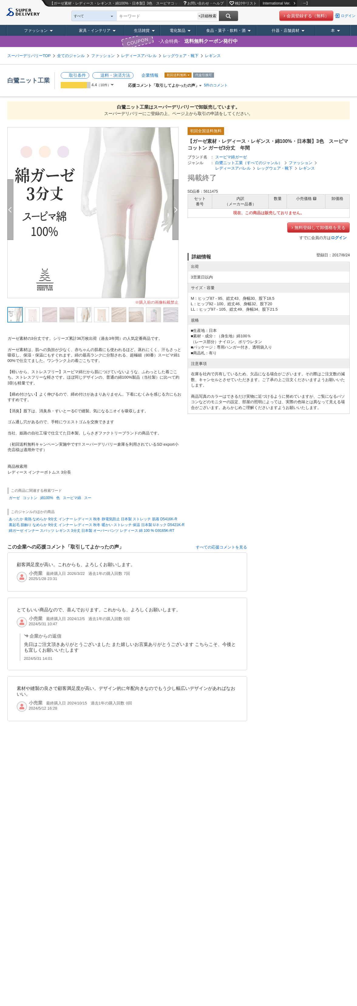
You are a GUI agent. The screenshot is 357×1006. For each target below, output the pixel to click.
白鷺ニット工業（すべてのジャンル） (248, 162)
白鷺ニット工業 (28, 80)
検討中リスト (246, 3)
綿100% (46, 498)
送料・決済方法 (115, 75)
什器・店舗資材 (285, 30)
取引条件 (77, 75)
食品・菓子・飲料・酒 (226, 30)
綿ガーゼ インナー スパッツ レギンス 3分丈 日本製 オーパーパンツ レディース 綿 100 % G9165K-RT (92, 530)
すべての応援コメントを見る (221, 547)
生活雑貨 (142, 30)
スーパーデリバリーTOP (29, 55)
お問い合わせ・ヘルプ (205, 3)
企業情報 (149, 75)
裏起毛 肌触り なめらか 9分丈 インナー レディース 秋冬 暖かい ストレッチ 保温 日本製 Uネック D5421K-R (97, 525)
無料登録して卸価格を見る (319, 227)
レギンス (213, 55)
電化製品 (177, 30)
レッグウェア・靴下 (181, 55)
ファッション (36, 30)
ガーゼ (14, 498)
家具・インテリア (94, 30)
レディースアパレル (139, 55)
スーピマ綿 (72, 498)
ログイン (348, 16)
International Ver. (279, 3)
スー (87, 498)
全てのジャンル (71, 55)
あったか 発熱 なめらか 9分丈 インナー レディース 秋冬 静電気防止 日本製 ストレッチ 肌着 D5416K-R (93, 519)
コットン (30, 498)
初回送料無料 (177, 75)
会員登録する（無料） (308, 15)
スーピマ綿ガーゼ (231, 157)
